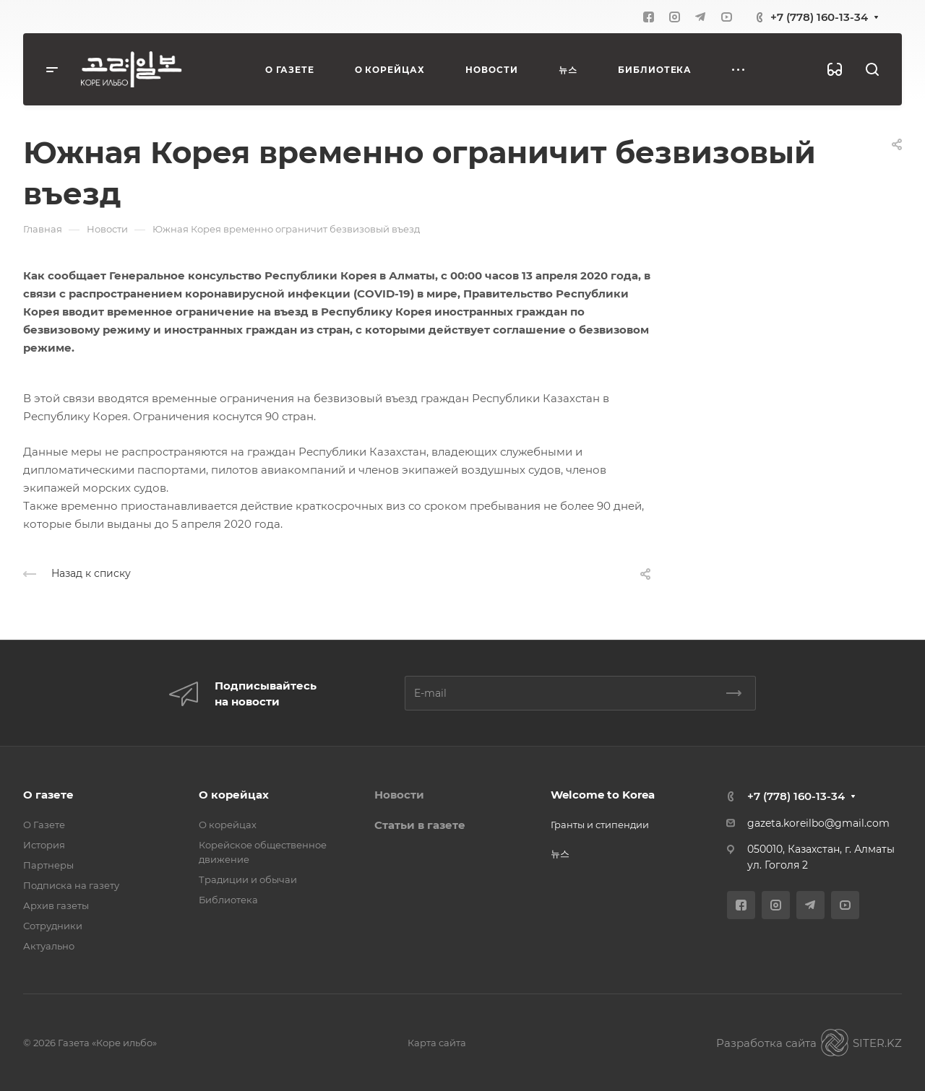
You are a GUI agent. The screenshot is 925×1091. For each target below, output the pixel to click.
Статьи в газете (419, 825)
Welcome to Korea (603, 794)
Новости (399, 794)
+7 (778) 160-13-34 (819, 17)
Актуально (48, 946)
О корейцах (234, 794)
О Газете (44, 824)
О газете (48, 794)
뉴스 (560, 853)
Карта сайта (437, 1042)
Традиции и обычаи (248, 879)
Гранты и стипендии (600, 824)
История (44, 845)
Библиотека (228, 899)
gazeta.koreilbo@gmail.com (818, 823)
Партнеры (48, 865)
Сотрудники (52, 925)
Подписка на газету (71, 885)
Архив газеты (56, 905)
